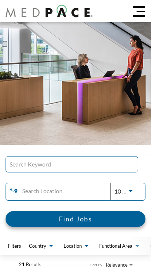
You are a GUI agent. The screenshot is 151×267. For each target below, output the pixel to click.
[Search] (75, 219)
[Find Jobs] (75, 219)
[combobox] (72, 164)
